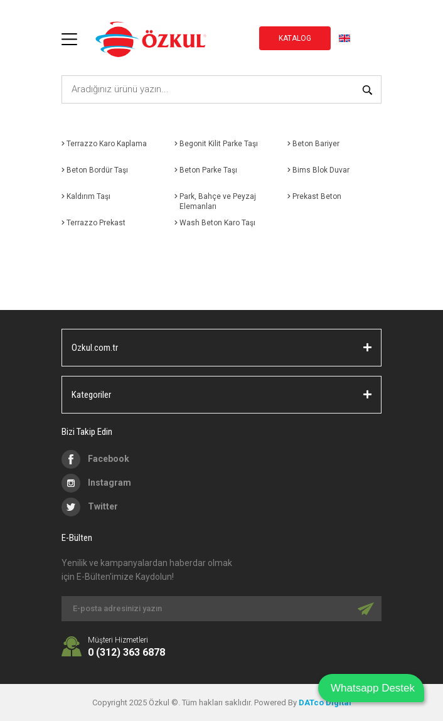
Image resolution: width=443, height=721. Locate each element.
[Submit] (366, 608)
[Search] (221, 89)
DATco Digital (325, 702)
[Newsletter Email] (221, 608)
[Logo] (150, 39)
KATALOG (295, 38)
